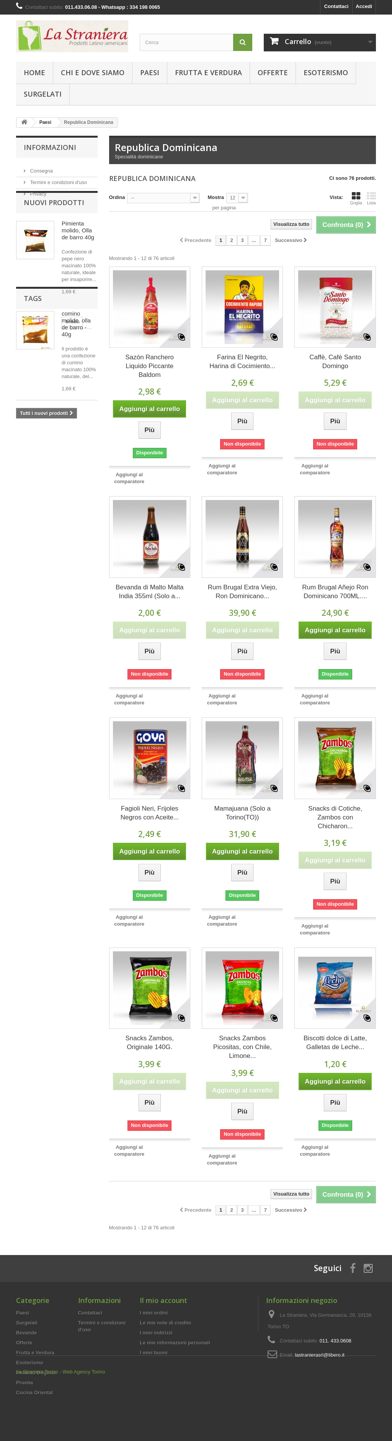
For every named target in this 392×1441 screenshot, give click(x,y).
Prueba (24, 1382)
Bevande (26, 1333)
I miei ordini (154, 1313)
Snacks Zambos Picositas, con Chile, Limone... (242, 1047)
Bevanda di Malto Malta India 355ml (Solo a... (150, 592)
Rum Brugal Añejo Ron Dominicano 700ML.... (335, 592)
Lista (371, 198)
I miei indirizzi (156, 1333)
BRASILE (53, 482)
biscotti (71, 493)
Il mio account (163, 1300)
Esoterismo (326, 72)
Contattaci (336, 6)
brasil (26, 482)
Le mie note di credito (165, 1323)
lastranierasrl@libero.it (320, 1355)
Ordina (117, 197)
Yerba (26, 516)
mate (25, 493)
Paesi (149, 72)
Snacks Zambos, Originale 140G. (149, 1043)
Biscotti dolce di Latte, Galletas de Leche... (335, 1043)
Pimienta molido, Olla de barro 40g (78, 247)
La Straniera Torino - (38, 1420)
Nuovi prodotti (54, 219)
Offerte (273, 72)
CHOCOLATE (57, 505)
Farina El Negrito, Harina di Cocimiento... (242, 362)
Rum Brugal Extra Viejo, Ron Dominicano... (242, 592)
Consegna (41, 168)
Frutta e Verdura (208, 72)
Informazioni (50, 147)
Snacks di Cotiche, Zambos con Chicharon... (335, 817)
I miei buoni (153, 1352)
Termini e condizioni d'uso (58, 179)
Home (34, 72)
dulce (26, 505)
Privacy (37, 191)
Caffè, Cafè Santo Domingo (335, 362)
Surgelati (43, 94)
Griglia (356, 198)
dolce (46, 493)
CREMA (51, 516)
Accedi (364, 6)
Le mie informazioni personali (175, 1343)
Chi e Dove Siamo (92, 72)
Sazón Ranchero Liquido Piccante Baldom (149, 366)
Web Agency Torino (83, 1420)
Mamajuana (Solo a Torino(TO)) (242, 813)
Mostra (215, 197)
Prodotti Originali (36, 1372)
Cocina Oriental (34, 1392)
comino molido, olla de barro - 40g (76, 341)
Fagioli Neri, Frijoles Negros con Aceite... (150, 813)
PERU (80, 482)
